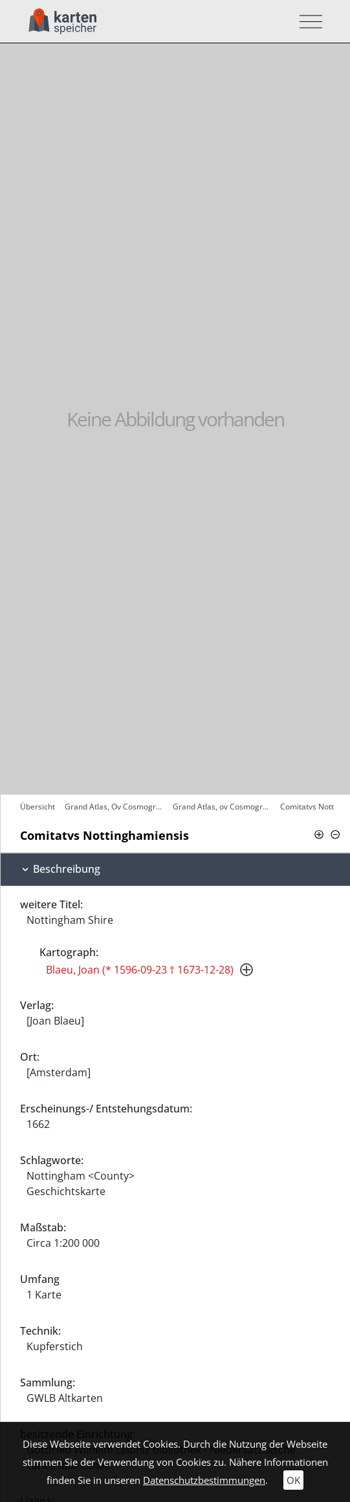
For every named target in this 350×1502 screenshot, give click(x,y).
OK (293, 1480)
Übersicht (37, 806)
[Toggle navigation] (307, 22)
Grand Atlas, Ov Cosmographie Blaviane (115, 806)
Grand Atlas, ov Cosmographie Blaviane (223, 806)
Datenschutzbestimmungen (204, 1480)
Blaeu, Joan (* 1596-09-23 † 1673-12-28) (140, 970)
